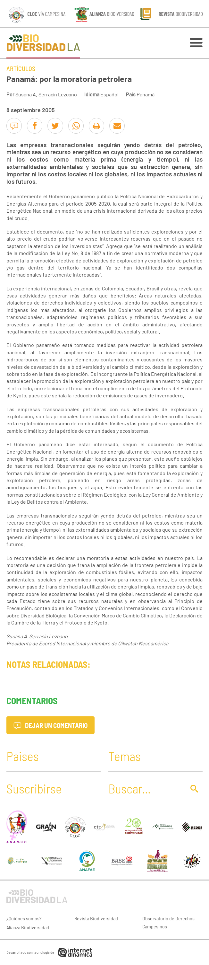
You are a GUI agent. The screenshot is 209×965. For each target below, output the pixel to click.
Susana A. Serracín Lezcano (46, 94)
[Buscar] (145, 788)
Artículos (20, 68)
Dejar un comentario (50, 725)
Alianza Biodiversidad (27, 927)
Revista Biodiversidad (96, 918)
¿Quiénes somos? (24, 918)
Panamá (146, 94)
